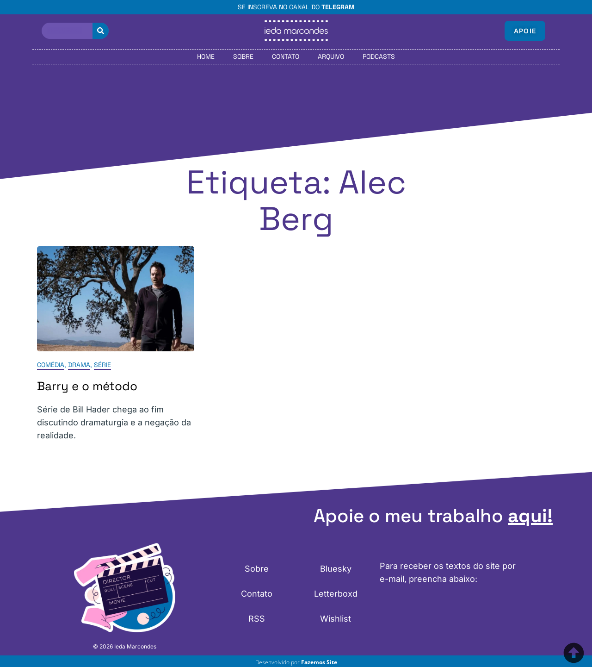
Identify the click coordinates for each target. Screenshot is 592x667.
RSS (256, 618)
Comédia (50, 365)
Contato (285, 56)
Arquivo (331, 56)
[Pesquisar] (100, 31)
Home (206, 56)
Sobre (243, 56)
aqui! (530, 516)
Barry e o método (87, 386)
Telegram (337, 7)
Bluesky (336, 568)
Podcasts (379, 56)
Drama (79, 365)
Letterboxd (336, 593)
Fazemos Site (319, 662)
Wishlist (335, 618)
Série (102, 365)
